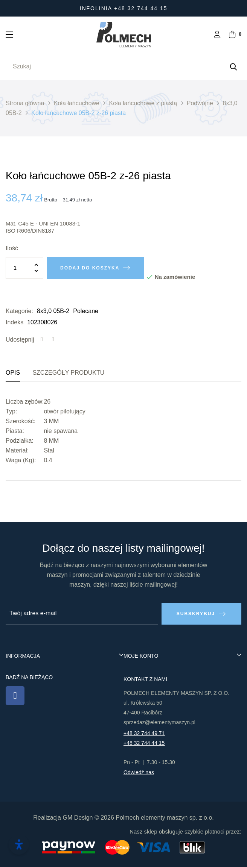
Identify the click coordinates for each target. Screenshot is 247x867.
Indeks (14, 322)
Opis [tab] (13, 372)
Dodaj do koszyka (89, 268)
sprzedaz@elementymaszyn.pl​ (159, 722)
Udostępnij (42, 339)
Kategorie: (19, 311)
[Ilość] (24, 268)
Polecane (85, 311)
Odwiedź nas (139, 772)
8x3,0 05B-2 (53, 311)
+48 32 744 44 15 (144, 743)
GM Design (78, 817)
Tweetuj (53, 339)
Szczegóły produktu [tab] (68, 372)
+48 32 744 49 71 (144, 733)
